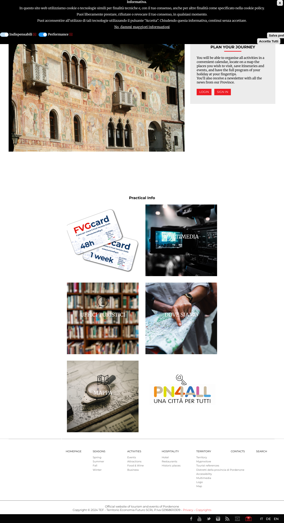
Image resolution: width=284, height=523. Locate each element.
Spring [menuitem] (97, 457)
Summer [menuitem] (98, 461)
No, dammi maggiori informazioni (142, 27)
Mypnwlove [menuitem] (203, 461)
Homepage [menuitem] (74, 451)
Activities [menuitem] (134, 451)
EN (276, 519)
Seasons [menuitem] (99, 451)
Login (204, 92)
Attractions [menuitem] (134, 461)
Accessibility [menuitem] (204, 474)
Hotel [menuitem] (165, 457)
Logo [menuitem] (199, 482)
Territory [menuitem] (203, 451)
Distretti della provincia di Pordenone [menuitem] (220, 470)
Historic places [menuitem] (171, 465)
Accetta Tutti (268, 41)
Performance (58, 34)
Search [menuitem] (261, 451)
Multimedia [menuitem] (203, 478)
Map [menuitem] (199, 486)
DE (268, 519)
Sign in (222, 92)
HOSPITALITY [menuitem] (170, 451)
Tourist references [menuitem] (207, 465)
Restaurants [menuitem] (169, 461)
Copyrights (203, 510)
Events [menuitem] (131, 457)
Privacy (188, 510)
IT (261, 519)
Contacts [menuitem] (238, 451)
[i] (34, 34)
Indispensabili (20, 34)
